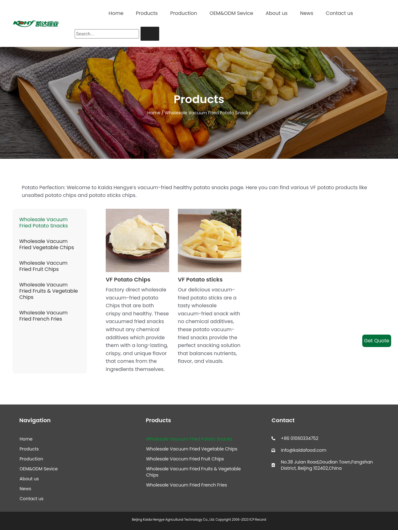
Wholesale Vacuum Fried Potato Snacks (43, 222)
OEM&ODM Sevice (231, 13)
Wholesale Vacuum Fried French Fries (43, 315)
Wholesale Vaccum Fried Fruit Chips (43, 266)
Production (183, 13)
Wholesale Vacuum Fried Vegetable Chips (46, 244)
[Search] (150, 34)
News (306, 13)
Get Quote (376, 340)
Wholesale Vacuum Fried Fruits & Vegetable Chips (48, 291)
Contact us (339, 13)
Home (116, 13)
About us (277, 13)
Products (147, 13)
